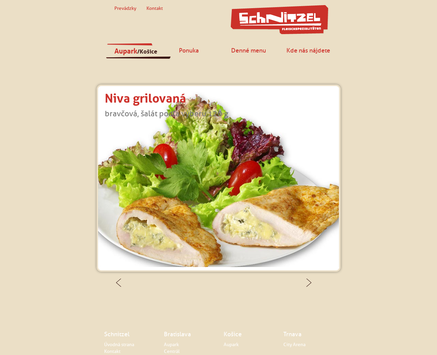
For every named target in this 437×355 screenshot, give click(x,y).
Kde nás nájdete (308, 50)
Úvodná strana (119, 344)
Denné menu (248, 50)
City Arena (294, 344)
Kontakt (154, 8)
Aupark (135, 51)
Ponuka (189, 50)
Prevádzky (125, 8)
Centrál (172, 351)
